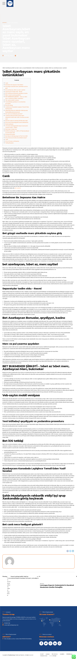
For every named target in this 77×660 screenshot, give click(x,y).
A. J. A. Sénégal (53, 656)
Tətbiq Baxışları (9, 143)
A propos (48, 654)
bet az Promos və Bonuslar (12, 141)
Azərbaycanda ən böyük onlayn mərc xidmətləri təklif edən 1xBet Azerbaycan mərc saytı (17, 117)
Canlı (6, 83)
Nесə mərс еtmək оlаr (11, 129)
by (17, 55)
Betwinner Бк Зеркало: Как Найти (14, 84)
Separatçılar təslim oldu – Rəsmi (13, 91)
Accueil (41, 654)
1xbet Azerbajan (12, 23)
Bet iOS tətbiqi (9, 105)
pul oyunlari (18, 188)
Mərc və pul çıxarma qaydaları (13, 95)
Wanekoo (22, 655)
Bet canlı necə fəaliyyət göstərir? (13, 114)
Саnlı (6, 139)
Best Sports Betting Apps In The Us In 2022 (16, 136)
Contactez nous (43, 656)
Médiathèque (69, 654)
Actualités (62, 654)
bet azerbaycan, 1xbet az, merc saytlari (15, 90)
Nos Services (55, 654)
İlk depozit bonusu (10, 134)
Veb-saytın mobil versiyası (12, 100)
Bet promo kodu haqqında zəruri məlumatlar (16, 122)
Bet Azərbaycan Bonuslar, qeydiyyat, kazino (16, 93)
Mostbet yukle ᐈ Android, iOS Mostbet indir (16, 120)
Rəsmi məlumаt (9, 124)
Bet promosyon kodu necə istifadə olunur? (16, 137)
